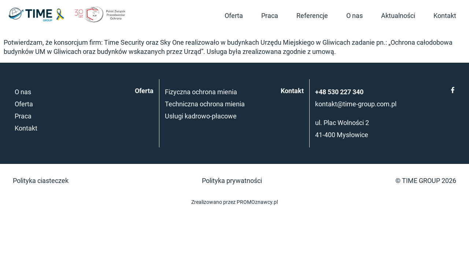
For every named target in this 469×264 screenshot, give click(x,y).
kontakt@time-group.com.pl (355, 104)
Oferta (234, 15)
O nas (354, 15)
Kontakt (444, 15)
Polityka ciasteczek (41, 180)
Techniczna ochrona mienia (205, 104)
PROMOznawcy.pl (257, 202)
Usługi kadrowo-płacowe (201, 116)
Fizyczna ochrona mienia (201, 92)
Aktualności (398, 15)
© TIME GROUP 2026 (425, 180)
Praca (269, 15)
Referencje (312, 15)
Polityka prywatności (232, 180)
